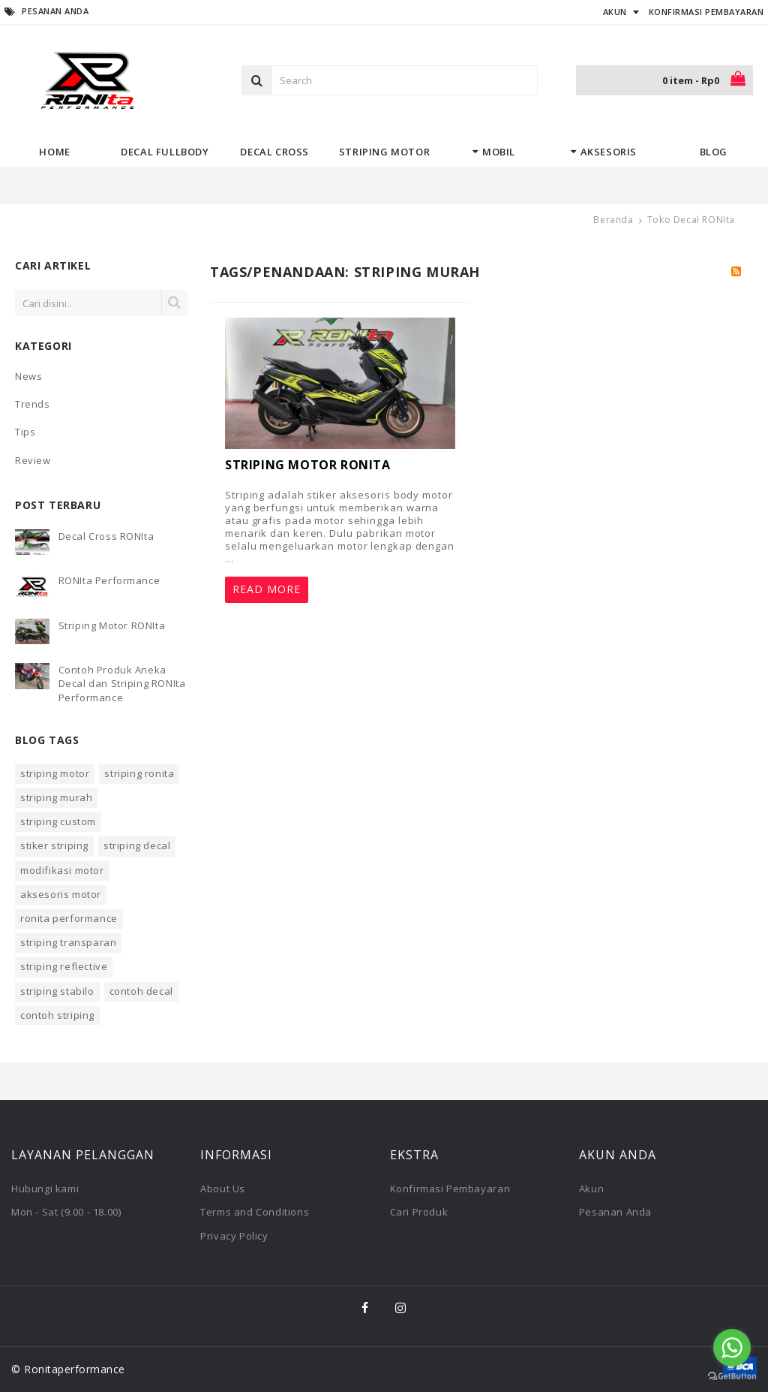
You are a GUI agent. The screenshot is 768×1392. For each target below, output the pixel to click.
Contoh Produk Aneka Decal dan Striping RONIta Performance (122, 683)
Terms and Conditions (254, 1212)
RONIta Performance (109, 580)
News (28, 376)
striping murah (56, 797)
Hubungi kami (45, 1188)
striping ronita (139, 773)
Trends (32, 404)
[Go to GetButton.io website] (732, 1376)
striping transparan (68, 942)
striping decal (137, 845)
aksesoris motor (60, 894)
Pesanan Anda (615, 1212)
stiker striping (54, 845)
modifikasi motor (62, 870)
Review (33, 460)
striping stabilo (57, 991)
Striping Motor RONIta (112, 625)
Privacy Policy (234, 1236)
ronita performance (69, 918)
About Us (222, 1188)
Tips (25, 431)
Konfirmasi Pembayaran (450, 1188)
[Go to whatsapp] (732, 1347)
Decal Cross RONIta (106, 536)
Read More (266, 589)
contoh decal (141, 991)
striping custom (58, 821)
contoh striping (57, 1015)
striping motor (54, 773)
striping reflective (63, 966)
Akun (591, 1188)
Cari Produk (419, 1212)
